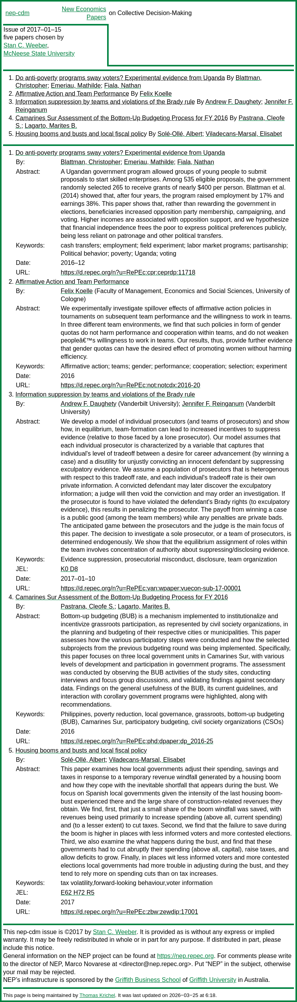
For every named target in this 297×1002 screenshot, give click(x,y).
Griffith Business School (148, 980)
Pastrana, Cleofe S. (87, 606)
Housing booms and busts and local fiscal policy (81, 134)
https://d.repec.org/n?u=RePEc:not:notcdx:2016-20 (130, 385)
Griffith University (212, 980)
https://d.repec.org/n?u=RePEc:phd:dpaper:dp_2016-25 (137, 741)
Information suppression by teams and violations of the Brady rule (105, 101)
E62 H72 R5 (77, 892)
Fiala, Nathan (122, 85)
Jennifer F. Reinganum (213, 403)
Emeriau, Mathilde (76, 85)
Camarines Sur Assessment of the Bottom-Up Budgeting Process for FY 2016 (121, 118)
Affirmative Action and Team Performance (72, 93)
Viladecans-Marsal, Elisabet (244, 134)
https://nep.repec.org (185, 956)
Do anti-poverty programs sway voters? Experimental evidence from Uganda (120, 78)
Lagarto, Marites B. (51, 125)
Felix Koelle (156, 93)
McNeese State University (39, 53)
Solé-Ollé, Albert (179, 134)
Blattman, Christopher (91, 162)
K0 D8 (69, 569)
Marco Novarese (87, 964)
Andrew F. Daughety (233, 101)
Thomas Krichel (97, 995)
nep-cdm (17, 13)
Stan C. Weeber (25, 45)
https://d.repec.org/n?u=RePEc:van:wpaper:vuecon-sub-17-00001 (151, 588)
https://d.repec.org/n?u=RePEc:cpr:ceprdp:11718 (128, 272)
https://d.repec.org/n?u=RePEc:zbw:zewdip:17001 (129, 912)
